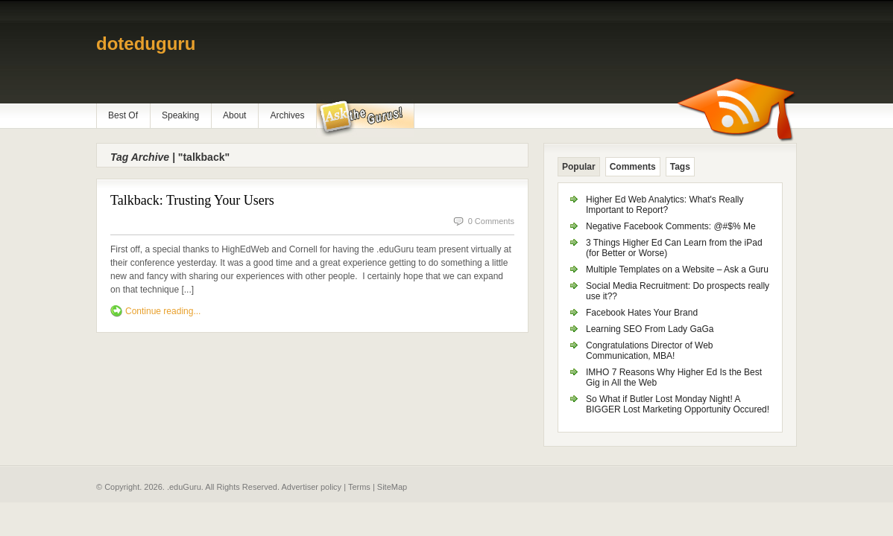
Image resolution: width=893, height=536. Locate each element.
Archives (287, 115)
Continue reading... (163, 311)
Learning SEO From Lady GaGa (649, 329)
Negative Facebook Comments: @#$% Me (671, 226)
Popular (579, 167)
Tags (680, 167)
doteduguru (145, 44)
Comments (633, 167)
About (234, 115)
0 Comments (491, 221)
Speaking (180, 115)
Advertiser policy (311, 486)
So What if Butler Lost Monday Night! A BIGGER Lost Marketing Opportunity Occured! (677, 404)
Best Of (123, 115)
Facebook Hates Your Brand (642, 312)
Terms (359, 486)
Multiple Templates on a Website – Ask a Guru (677, 269)
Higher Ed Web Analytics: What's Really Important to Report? (665, 204)
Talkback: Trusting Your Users (192, 200)
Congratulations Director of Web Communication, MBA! (649, 350)
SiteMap (392, 486)
